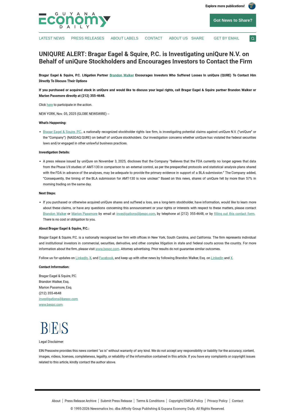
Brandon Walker (54, 214)
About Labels (124, 38)
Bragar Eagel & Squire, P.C (62, 132)
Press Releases (87, 38)
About (56, 401)
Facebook (106, 258)
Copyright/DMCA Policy (186, 401)
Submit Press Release (116, 401)
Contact (153, 38)
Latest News (52, 38)
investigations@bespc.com (135, 214)
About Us (178, 38)
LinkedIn (82, 258)
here (50, 105)
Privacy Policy (217, 401)
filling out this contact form (234, 214)
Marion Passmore (84, 214)
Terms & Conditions (150, 401)
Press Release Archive (80, 401)
